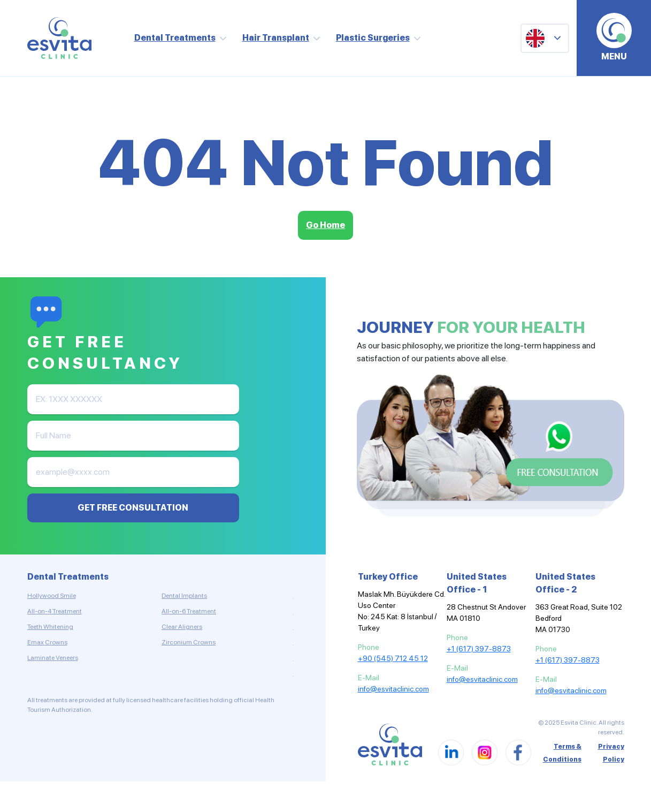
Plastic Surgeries (373, 38)
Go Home (325, 225)
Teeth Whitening (50, 626)
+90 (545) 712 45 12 (393, 658)
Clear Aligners (182, 626)
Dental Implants (184, 595)
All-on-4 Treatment (54, 611)
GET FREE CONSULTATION (133, 508)
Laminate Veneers (52, 658)
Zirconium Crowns (189, 642)
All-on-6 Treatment (189, 611)
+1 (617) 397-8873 (479, 648)
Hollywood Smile (51, 595)
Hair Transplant (275, 38)
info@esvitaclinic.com (393, 689)
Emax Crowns (47, 642)
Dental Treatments (175, 38)
